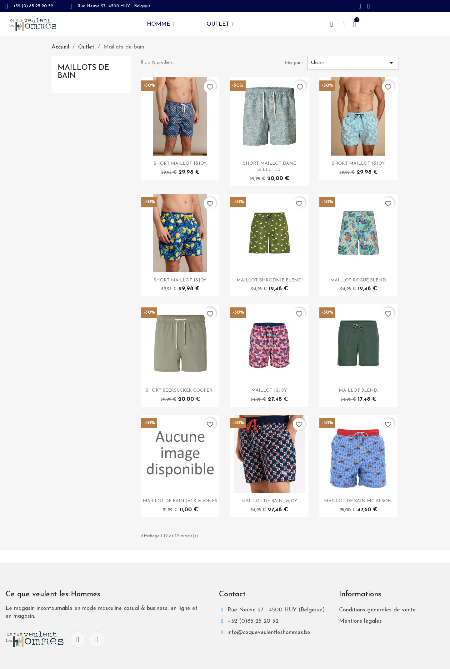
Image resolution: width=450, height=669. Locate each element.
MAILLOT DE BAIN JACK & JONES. (180, 501)
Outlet (220, 24)
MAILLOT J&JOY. (269, 390)
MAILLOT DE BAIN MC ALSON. (358, 501)
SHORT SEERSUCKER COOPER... (180, 390)
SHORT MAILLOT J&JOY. (180, 163)
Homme (161, 24)
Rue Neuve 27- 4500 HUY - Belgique (114, 6)
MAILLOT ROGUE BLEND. (358, 280)
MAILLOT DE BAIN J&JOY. (269, 501)
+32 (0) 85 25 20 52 (33, 6)
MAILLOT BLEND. (358, 390)
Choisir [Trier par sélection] (353, 63)
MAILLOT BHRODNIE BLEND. (269, 280)
